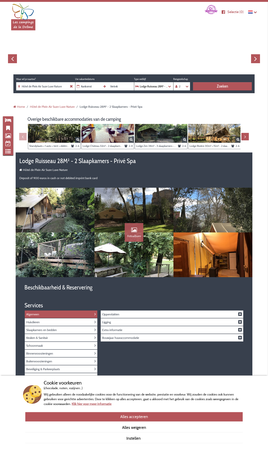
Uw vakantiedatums (85, 79)
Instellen (134, 438)
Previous (12, 58)
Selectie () (235, 12)
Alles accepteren (134, 416)
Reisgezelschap (180, 79)
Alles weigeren (134, 427)
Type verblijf (140, 79)
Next (255, 58)
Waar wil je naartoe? (26, 79)
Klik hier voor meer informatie (91, 404)
